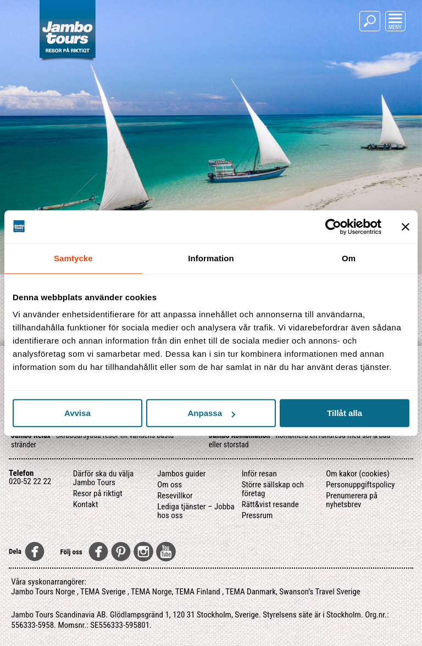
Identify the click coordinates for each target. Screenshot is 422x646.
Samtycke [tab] (73, 258)
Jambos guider (181, 474)
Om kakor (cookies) (358, 474)
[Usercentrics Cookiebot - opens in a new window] (333, 226)
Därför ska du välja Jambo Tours (103, 478)
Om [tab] (349, 258)
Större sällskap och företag (273, 489)
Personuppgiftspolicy (360, 485)
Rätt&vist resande (270, 504)
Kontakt (85, 504)
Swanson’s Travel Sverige (319, 592)
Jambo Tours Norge (43, 592)
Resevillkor (174, 496)
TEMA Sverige (102, 592)
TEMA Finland (197, 592)
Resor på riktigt (98, 493)
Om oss (169, 485)
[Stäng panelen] (405, 227)
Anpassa (211, 413)
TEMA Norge (151, 592)
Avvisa (77, 413)
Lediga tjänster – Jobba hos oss (195, 511)
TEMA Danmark (250, 592)
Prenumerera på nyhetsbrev (351, 500)
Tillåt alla (344, 413)
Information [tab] (211, 258)
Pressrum (257, 515)
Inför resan (259, 474)
